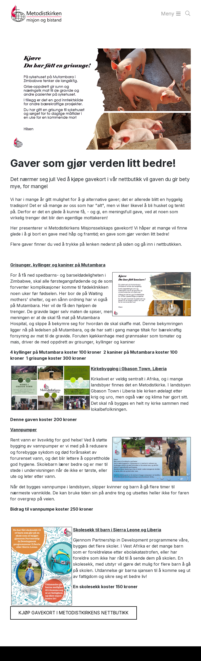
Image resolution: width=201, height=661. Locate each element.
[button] (8, 654)
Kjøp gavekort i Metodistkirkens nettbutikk (74, 612)
